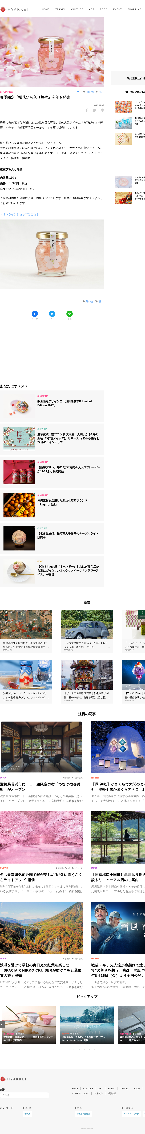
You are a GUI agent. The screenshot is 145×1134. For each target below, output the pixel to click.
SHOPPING (134, 9)
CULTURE (77, 9)
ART (91, 9)
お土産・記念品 (83, 1114)
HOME (46, 9)
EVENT (117, 9)
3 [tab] (84, 1049)
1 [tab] (74, 1049)
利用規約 (98, 1093)
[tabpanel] (87, 1025)
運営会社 (112, 1093)
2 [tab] (79, 1049)
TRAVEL (60, 9)
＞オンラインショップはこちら (19, 214)
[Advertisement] (52, 349)
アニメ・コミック (131, 1114)
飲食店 (27, 1114)
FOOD (103, 9)
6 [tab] (100, 1049)
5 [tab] (94, 1049)
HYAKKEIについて (80, 1093)
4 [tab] (89, 1049)
